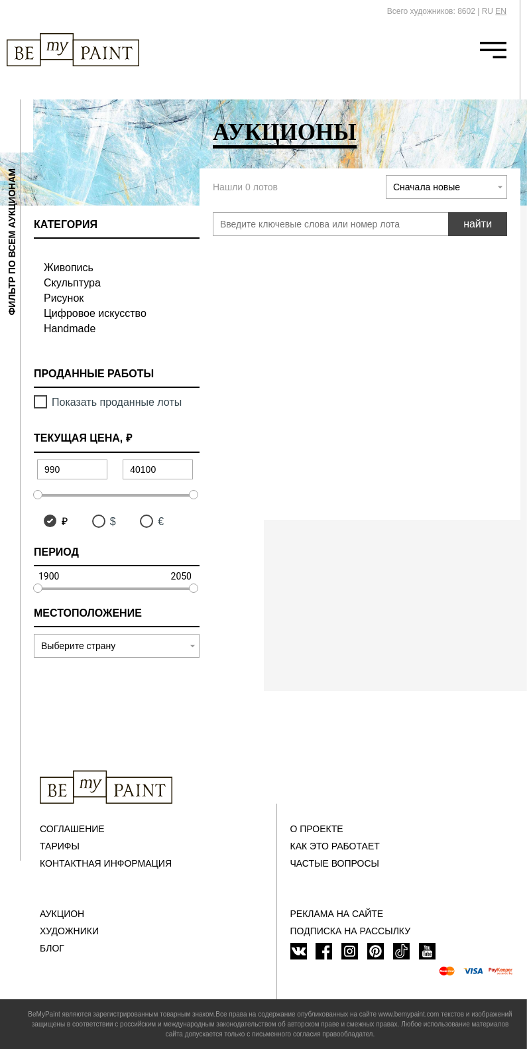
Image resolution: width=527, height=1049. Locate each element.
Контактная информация (106, 863)
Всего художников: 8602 (431, 11)
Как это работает (335, 846)
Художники (69, 931)
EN (500, 11)
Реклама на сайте (337, 913)
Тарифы (60, 846)
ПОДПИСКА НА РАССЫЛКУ (350, 931)
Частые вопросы (334, 863)
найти (477, 223)
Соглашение (72, 829)
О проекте (316, 829)
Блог (52, 948)
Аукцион (62, 913)
